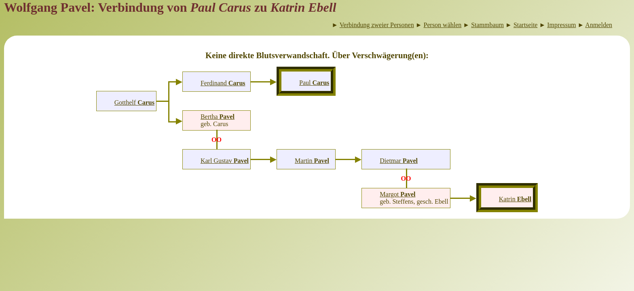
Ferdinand (223, 83)
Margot (397, 194)
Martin (312, 160)
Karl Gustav (225, 160)
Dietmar (399, 160)
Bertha (218, 116)
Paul (314, 82)
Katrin (515, 199)
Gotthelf (134, 102)
